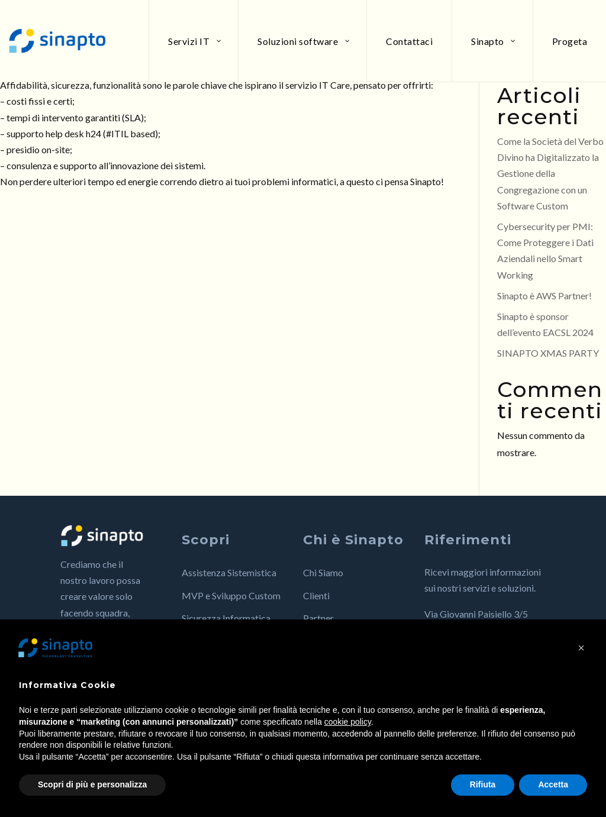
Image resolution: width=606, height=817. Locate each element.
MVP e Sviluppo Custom (231, 595)
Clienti (316, 595)
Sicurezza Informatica (226, 618)
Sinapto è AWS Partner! (544, 295)
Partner (318, 618)
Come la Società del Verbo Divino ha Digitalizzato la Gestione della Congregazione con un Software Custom (550, 173)
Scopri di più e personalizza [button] (92, 784)
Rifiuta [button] (483, 784)
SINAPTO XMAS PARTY (548, 353)
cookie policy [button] (347, 721)
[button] (581, 647)
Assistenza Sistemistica (229, 572)
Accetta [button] (553, 784)
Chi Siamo (323, 572)
